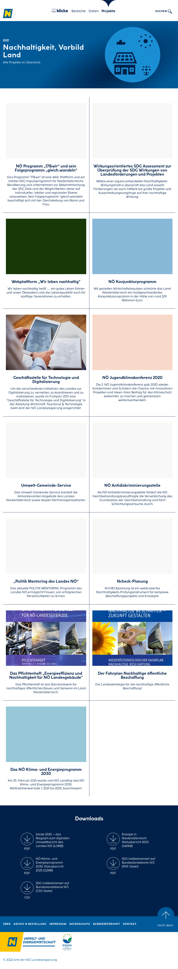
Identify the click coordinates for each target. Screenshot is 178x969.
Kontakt (129, 924)
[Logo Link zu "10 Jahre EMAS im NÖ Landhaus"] (67, 942)
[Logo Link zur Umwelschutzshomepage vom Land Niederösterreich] (28, 942)
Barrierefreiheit (106, 924)
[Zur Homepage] (8, 13)
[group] (27, 842)
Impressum (57, 924)
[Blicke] (60, 11)
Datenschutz (79, 924)
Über (7, 924)
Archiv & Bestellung (30, 924)
